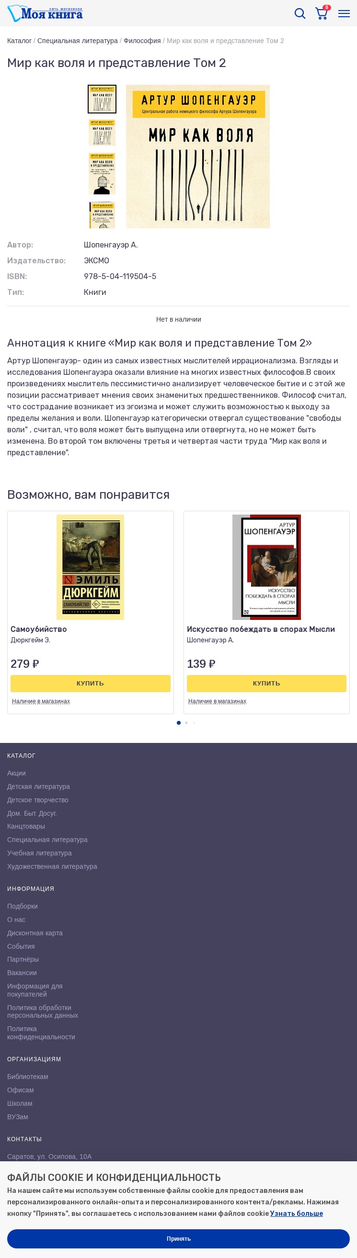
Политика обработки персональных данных (42, 1012)
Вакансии (22, 973)
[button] (179, 723)
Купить (90, 683)
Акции (16, 773)
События (21, 946)
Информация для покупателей (35, 990)
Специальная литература (77, 41)
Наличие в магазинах (41, 701)
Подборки (22, 906)
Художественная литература (52, 866)
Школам (20, 1103)
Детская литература (38, 786)
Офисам (20, 1090)
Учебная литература (39, 853)
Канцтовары (26, 826)
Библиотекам (27, 1076)
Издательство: (36, 260)
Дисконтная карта (35, 933)
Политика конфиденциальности (41, 1033)
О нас (16, 919)
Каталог (19, 41)
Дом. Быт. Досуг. (32, 813)
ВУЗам (17, 1117)
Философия (142, 41)
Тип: (15, 292)
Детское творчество (38, 800)
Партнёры (23, 959)
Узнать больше (296, 1214)
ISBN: (17, 276)
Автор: (20, 244)
